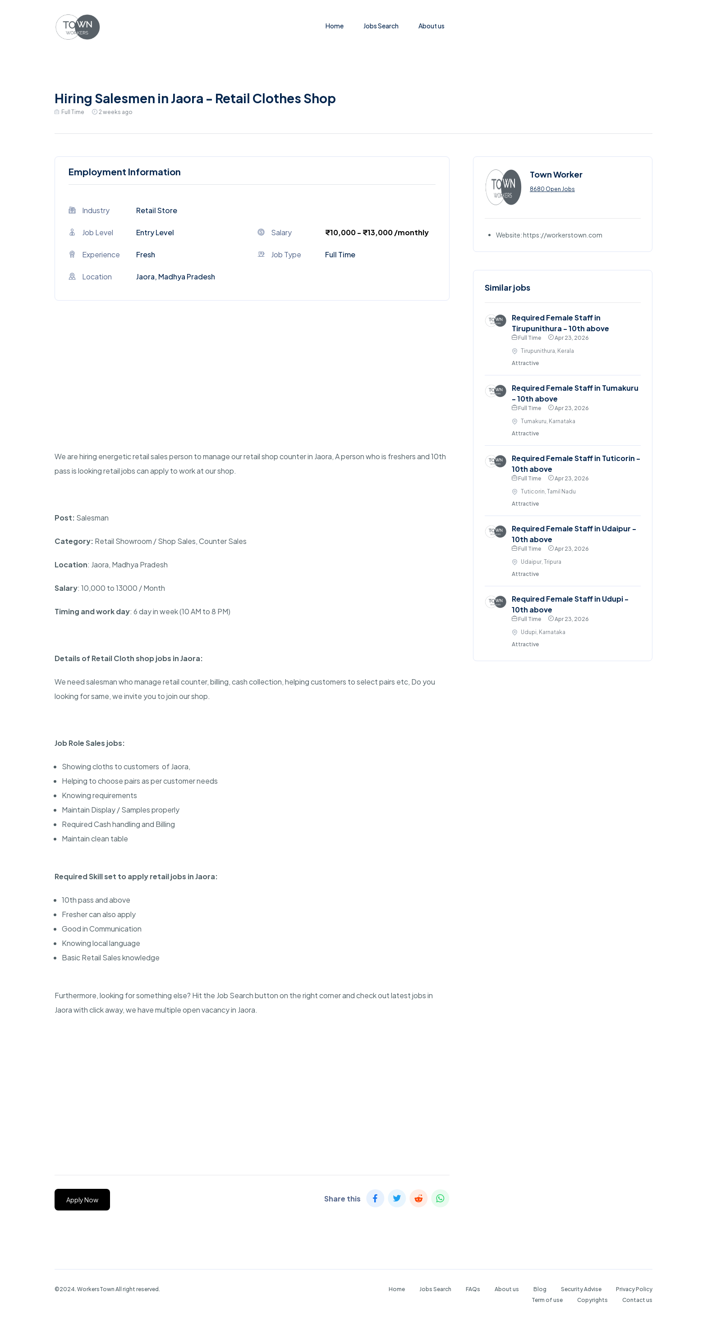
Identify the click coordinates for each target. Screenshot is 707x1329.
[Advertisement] (252, 386)
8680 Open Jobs (552, 189)
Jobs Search (381, 26)
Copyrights (592, 1300)
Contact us (637, 1300)
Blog (539, 1289)
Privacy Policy (634, 1289)
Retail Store (156, 210)
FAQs (473, 1289)
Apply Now (82, 1200)
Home (335, 26)
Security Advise (581, 1289)
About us (431, 26)
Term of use (547, 1300)
